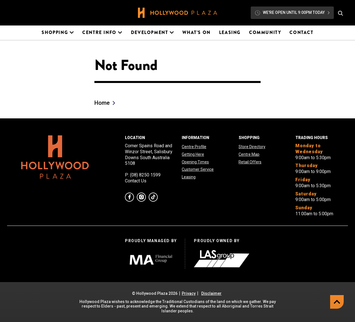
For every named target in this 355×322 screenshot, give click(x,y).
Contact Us (135, 181)
